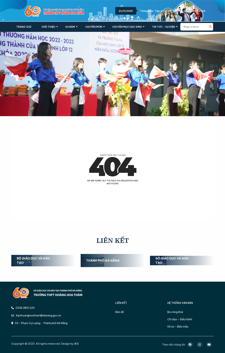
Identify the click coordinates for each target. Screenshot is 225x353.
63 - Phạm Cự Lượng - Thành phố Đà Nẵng (39, 323)
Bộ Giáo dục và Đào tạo (33, 261)
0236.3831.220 (23, 307)
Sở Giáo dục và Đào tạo (172, 261)
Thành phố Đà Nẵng (103, 260)
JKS (76, 343)
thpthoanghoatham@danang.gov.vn (36, 315)
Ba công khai (175, 312)
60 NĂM (70, 26)
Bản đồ (119, 312)
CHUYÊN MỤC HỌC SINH (127, 26)
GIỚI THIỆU (48, 26)
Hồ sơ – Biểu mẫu (177, 326)
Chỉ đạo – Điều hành (179, 319)
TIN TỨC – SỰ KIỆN (163, 26)
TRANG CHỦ (23, 26)
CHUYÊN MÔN (93, 26)
